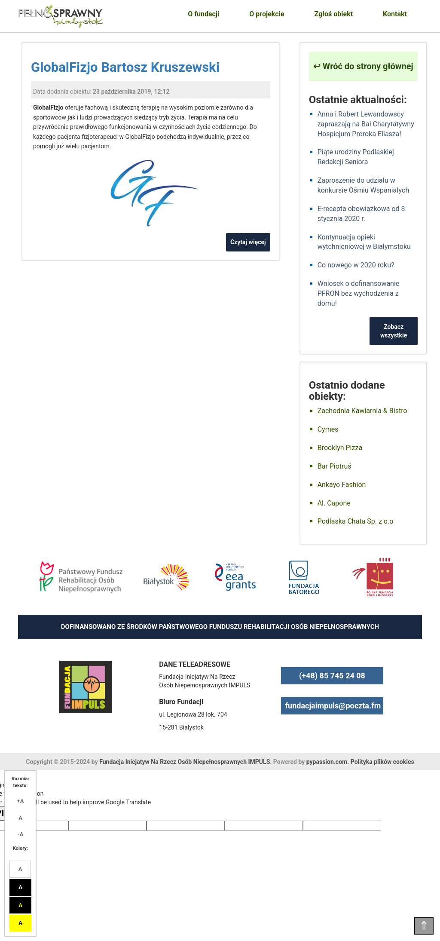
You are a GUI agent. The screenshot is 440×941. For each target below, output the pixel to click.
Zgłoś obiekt (333, 14)
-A (21, 834)
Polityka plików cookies (382, 761)
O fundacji (203, 14)
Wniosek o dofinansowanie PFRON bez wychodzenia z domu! (359, 293)
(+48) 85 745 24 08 (332, 675)
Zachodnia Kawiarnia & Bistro (362, 411)
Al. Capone (334, 503)
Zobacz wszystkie (393, 331)
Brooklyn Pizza (340, 448)
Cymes (328, 429)
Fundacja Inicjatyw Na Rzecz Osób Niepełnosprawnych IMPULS (184, 761)
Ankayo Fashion (342, 485)
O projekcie (266, 14)
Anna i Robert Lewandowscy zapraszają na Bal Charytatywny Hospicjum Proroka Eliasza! (366, 124)
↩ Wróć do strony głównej (363, 66)
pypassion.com (326, 761)
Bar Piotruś (334, 466)
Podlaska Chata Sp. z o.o (356, 521)
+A (20, 801)
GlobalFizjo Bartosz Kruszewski (125, 67)
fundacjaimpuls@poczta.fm (333, 705)
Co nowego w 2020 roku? (356, 265)
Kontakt (395, 14)
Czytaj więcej (248, 242)
